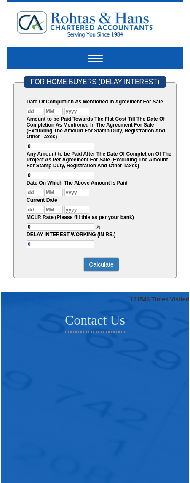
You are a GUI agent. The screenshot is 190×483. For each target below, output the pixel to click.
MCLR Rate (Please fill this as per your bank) (80, 217)
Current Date (42, 200)
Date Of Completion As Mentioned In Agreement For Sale (95, 102)
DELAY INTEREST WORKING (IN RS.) (71, 235)
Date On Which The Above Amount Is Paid (77, 183)
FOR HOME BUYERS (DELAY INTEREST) (94, 81)
